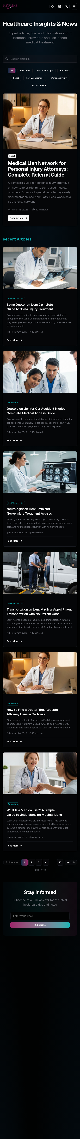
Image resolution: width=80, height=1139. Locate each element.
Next (71, 862)
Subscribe (40, 925)
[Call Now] (67, 6)
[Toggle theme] (52, 6)
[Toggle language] (59, 6)
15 (60, 862)
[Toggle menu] (74, 6)
